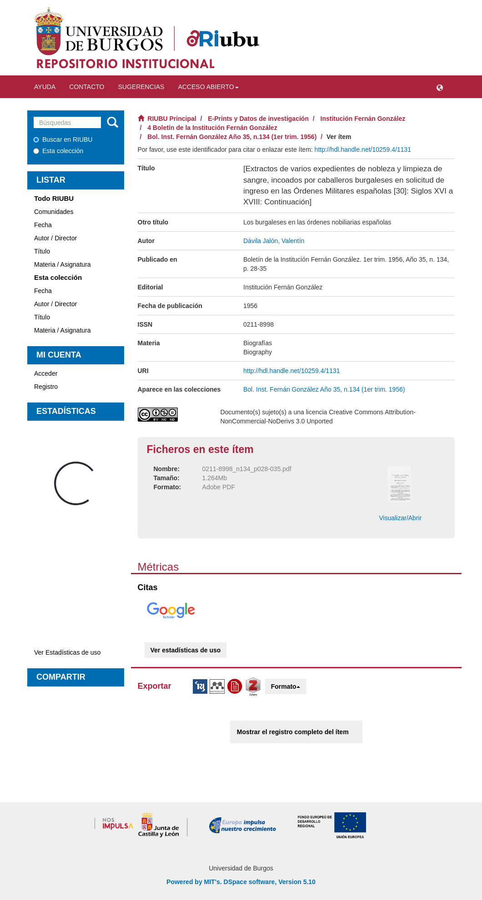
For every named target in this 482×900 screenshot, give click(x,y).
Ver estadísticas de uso (186, 650)
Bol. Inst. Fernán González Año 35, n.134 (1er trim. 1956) (231, 136)
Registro (46, 386)
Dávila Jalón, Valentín (273, 240)
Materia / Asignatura (62, 264)
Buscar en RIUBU (62, 139)
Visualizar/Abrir (400, 518)
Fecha (43, 225)
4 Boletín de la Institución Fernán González (212, 127)
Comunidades (53, 211)
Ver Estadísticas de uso (67, 652)
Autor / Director (55, 238)
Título (42, 251)
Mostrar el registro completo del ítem (293, 732)
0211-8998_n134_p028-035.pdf (246, 468)
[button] (440, 86)
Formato (285, 686)
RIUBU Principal (171, 118)
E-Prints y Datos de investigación (258, 118)
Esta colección (58, 150)
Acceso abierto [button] (208, 86)
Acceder (45, 373)
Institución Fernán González (363, 118)
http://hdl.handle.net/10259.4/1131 (363, 149)
